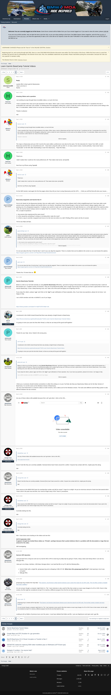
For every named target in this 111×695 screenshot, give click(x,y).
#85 (108, 170)
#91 (108, 329)
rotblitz (79, 686)
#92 (108, 357)
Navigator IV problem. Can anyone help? (19, 650)
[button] (40, 19)
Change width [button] (5, 665)
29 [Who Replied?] (88, 633)
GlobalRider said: (22, 453)
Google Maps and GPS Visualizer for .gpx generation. (23, 633)
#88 (108, 257)
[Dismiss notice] (108, 48)
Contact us (78, 665)
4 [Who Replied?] (88, 639)
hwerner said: (21, 124)
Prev (4, 72)
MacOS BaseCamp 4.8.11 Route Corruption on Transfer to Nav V (27, 639)
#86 (108, 195)
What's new (35, 18)
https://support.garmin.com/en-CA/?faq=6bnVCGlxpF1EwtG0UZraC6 (36, 252)
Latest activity (33, 677)
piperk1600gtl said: (22, 231)
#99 (108, 578)
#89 (108, 277)
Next (21, 72)
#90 (108, 311)
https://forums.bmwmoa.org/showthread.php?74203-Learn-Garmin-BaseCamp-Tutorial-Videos (43, 319)
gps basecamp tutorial (24, 68)
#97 (108, 519)
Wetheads (21, 646)
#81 (108, 76)
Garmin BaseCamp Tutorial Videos (17, 628)
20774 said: (20, 341)
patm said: (20, 262)
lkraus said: (20, 599)
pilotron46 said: (21, 362)
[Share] (105, 77)
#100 (108, 594)
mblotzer (9, 640)
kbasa (8, 635)
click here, (23, 36)
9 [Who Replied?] (88, 650)
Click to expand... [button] (62, 138)
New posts (14, 22)
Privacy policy (95, 665)
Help (101, 665)
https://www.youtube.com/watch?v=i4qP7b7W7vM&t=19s (32, 306)
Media (45, 18)
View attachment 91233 (23, 459)
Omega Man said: (22, 477)
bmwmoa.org (6, 18)
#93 (108, 394)
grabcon (103, 640)
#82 (108, 92)
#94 (108, 448)
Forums (26, 18)
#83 (108, 119)
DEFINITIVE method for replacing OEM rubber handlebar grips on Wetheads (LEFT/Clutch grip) (36, 644)
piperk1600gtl (10, 652)
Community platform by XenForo (55, 693)
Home (104, 665)
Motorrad (22, 629)
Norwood (4, 68)
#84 (108, 152)
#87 (108, 226)
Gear (18, 635)
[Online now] (8, 319)
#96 (108, 496)
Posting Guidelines (5, 22)
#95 (108, 473)
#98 (108, 551)
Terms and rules (86, 665)
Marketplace (17, 18)
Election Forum (22, 60)
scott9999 (9, 646)
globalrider (9, 629)
